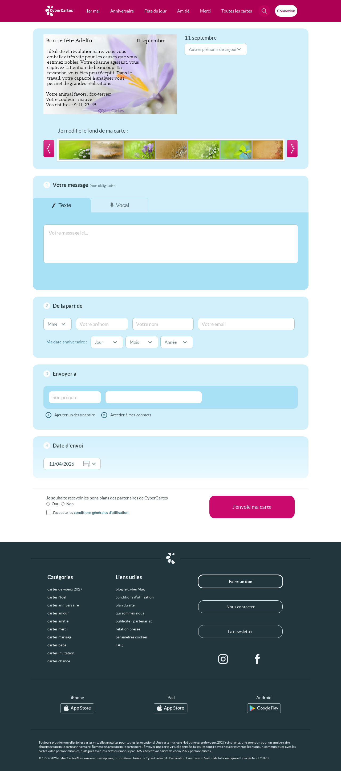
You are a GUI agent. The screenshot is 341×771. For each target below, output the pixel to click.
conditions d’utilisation (135, 597)
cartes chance (58, 661)
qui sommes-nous (130, 613)
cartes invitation (60, 653)
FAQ (119, 645)
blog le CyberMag (130, 589)
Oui (55, 504)
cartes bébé (56, 645)
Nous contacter (240, 606)
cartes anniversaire (63, 605)
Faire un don (240, 581)
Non (70, 504)
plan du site (125, 605)
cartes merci (57, 629)
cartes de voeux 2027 (64, 589)
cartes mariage (59, 637)
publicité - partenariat (134, 621)
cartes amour (58, 613)
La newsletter (240, 631)
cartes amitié (57, 621)
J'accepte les (90, 512)
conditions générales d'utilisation (101, 512)
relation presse (128, 629)
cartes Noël (56, 597)
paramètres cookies (132, 637)
